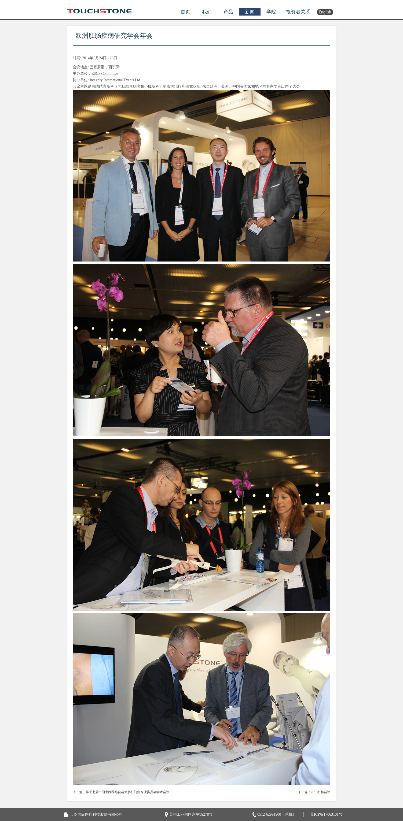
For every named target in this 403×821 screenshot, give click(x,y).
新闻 (250, 11)
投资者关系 (298, 11)
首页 (185, 11)
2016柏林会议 (320, 792)
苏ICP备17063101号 (326, 814)
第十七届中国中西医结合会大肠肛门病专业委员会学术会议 (127, 792)
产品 (228, 11)
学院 (271, 11)
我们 (207, 11)
